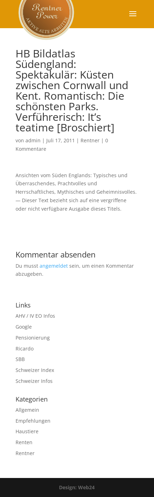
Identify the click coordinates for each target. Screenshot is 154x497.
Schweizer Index (35, 370)
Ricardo (25, 348)
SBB (20, 359)
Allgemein (27, 409)
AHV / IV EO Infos (35, 315)
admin (33, 140)
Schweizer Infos (34, 381)
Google (24, 326)
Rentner (90, 140)
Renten (24, 442)
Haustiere (27, 431)
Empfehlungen (33, 420)
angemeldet (54, 265)
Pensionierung (33, 337)
